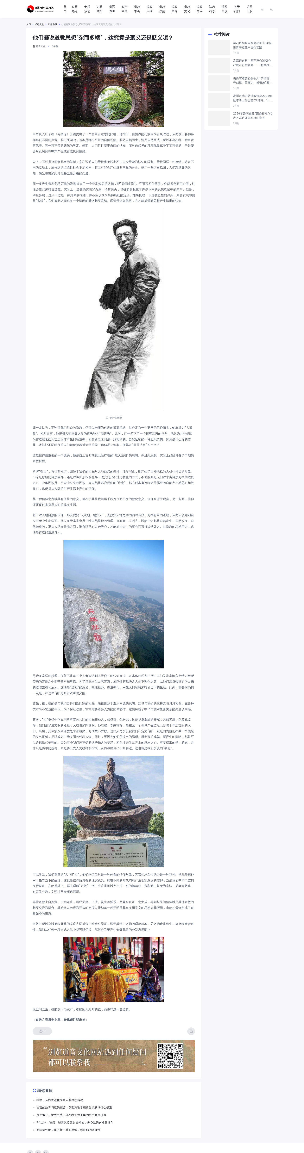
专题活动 (87, 9)
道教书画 (137, 9)
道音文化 (39, 46)
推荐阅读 (224, 9)
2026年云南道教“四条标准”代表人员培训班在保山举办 (252, 116)
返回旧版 (249, 9)
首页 (65, 9)
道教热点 (75, 9)
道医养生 (112, 9)
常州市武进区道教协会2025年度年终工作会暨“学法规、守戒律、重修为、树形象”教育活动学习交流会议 (252, 98)
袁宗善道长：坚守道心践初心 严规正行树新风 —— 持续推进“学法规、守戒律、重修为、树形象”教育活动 (252, 63)
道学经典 (125, 9)
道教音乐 (199, 9)
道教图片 (174, 9)
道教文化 (187, 9)
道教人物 (149, 9)
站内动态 (212, 9)
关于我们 (237, 9)
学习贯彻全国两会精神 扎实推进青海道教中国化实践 (252, 45)
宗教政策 (100, 9)
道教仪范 (162, 9)
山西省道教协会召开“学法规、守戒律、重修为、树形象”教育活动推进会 (252, 81)
